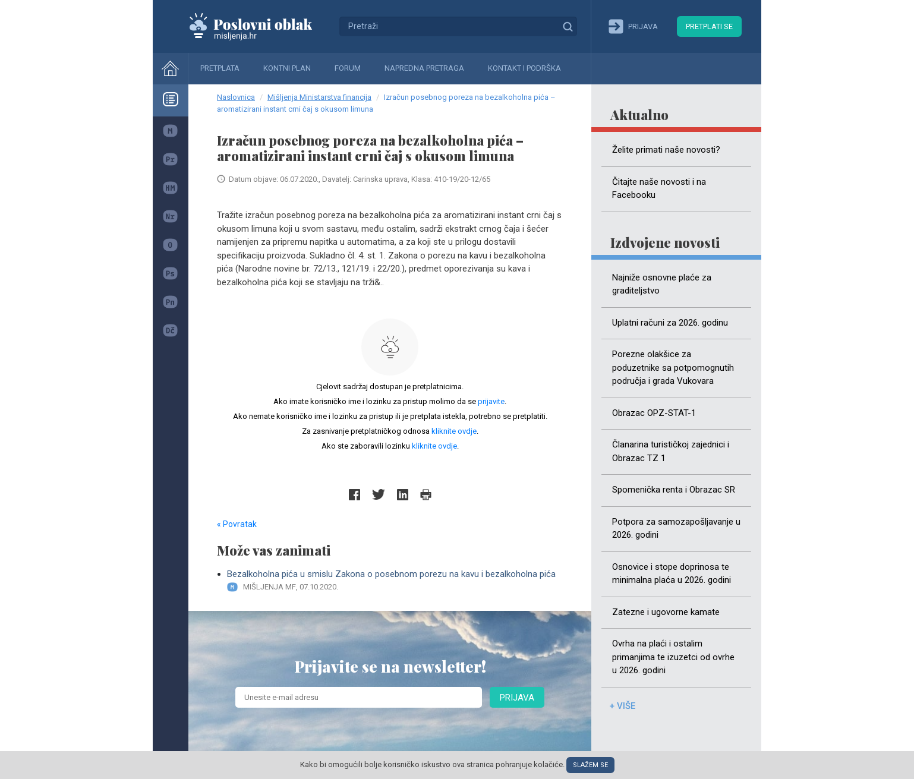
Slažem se (590, 765)
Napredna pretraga (424, 68)
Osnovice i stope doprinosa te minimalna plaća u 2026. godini (671, 574)
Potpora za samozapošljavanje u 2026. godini (676, 528)
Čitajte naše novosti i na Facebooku (659, 188)
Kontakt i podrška (524, 68)
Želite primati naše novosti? (666, 149)
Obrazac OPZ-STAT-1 (654, 413)
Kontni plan (287, 68)
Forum (348, 68)
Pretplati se (709, 26)
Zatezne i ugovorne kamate (666, 612)
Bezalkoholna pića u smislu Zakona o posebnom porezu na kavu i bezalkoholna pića (395, 581)
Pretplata (219, 68)
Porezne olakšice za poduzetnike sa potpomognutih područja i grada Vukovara (673, 367)
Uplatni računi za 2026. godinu (670, 322)
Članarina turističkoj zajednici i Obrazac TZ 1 (670, 451)
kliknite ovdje (454, 431)
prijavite (491, 401)
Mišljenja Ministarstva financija (319, 97)
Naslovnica (236, 97)
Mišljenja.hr (259, 26)
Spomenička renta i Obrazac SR (673, 489)
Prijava (517, 697)
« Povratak (237, 524)
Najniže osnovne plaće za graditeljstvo (661, 284)
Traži (567, 26)
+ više (622, 706)
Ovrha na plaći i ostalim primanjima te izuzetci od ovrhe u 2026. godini (673, 657)
